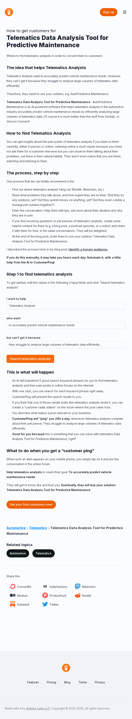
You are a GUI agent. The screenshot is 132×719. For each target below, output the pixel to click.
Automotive (18, 553)
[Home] (9, 12)
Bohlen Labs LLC (38, 708)
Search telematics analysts (30, 359)
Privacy (100, 682)
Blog (67, 682)
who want (14, 318)
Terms (83, 682)
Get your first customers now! (31, 504)
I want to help (16, 298)
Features (33, 682)
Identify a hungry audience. (88, 249)
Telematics (43, 553)
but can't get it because (23, 337)
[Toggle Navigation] (124, 12)
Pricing (51, 682)
